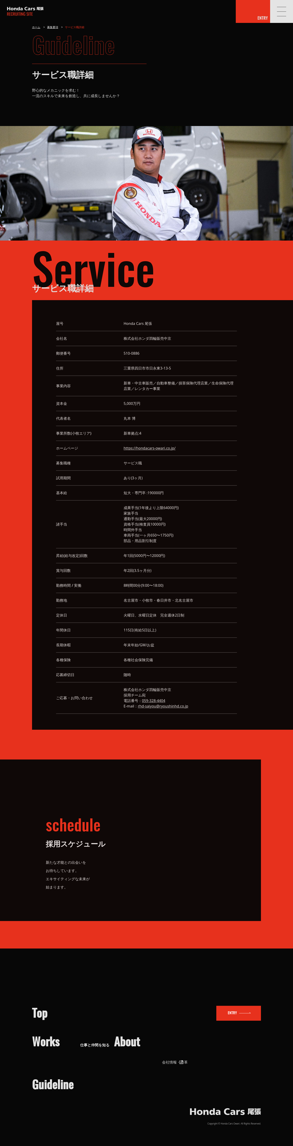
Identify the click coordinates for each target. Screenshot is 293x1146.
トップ (61, 977)
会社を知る (169, 1006)
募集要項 (52, 27)
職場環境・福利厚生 (96, 1040)
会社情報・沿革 (197, 1025)
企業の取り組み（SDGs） (205, 1032)
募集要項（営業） (94, 1090)
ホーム (36, 27)
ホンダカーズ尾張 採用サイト (25, 12)
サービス (87, 1032)
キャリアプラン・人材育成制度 (105, 1047)
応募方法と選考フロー (74, 1071)
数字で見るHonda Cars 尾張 (207, 1040)
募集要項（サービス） (98, 1097)
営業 (83, 1025)
